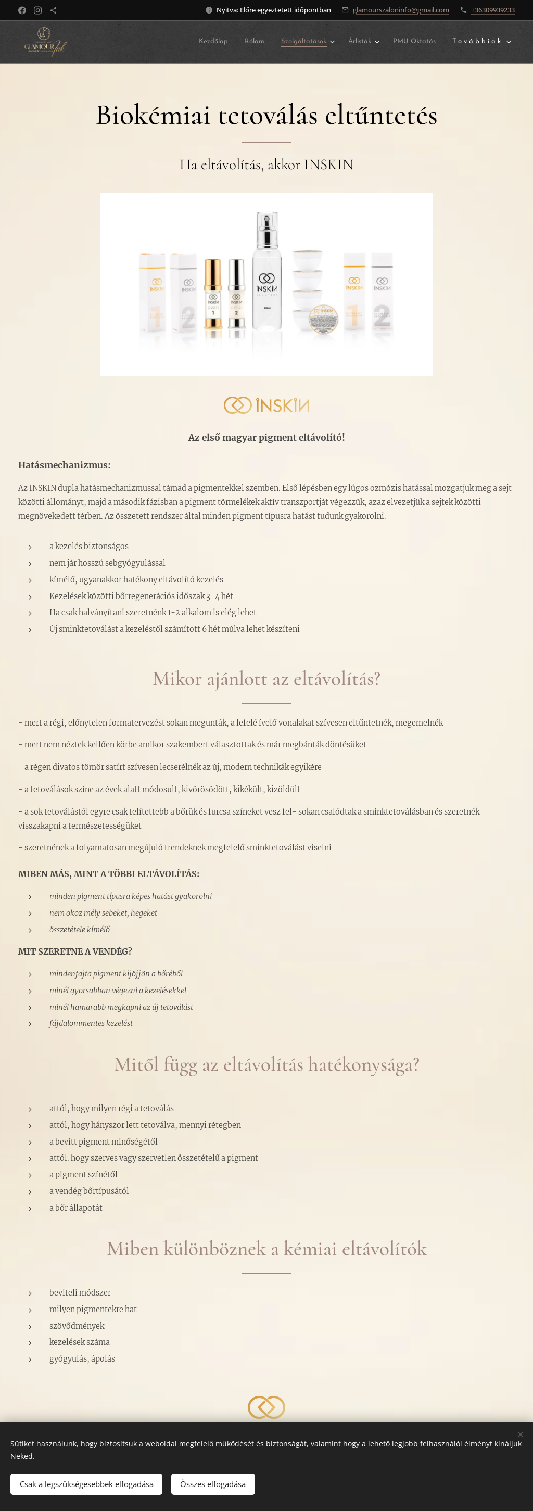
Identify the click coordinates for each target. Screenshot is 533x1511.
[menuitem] (211, 42)
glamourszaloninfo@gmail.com (401, 10)
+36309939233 (493, 10)
